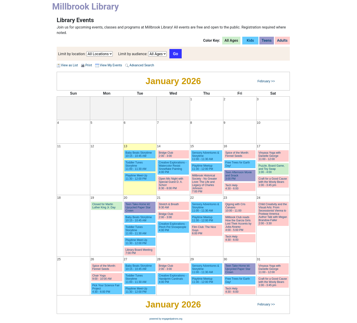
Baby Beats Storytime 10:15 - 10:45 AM (138, 154)
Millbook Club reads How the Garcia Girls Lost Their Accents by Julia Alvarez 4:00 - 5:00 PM (238, 224)
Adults (282, 40)
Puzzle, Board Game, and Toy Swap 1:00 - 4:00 (272, 169)
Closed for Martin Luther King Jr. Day (103, 206)
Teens (267, 40)
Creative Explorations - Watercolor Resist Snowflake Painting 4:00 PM (172, 167)
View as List (67, 65)
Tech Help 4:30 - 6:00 (231, 187)
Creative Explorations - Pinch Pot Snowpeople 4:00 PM (172, 227)
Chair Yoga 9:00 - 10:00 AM (102, 277)
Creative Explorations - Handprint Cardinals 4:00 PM (172, 279)
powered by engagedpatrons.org (166, 319)
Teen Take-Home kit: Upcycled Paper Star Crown (137, 207)
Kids (250, 40)
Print (88, 65)
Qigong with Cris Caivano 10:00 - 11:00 (235, 207)
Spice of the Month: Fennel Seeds (237, 154)
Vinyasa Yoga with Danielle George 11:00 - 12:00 (270, 156)
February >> (266, 81)
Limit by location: (72, 54)
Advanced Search (139, 65)
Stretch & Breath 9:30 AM (169, 206)
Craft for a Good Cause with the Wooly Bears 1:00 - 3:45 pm (273, 182)
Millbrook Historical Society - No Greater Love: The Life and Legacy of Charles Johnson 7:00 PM (204, 183)
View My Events (108, 65)
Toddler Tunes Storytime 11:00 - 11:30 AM (135, 166)
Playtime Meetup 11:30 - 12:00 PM (202, 167)
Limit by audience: (133, 54)
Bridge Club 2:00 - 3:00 (166, 154)
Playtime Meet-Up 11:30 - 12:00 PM (136, 177)
